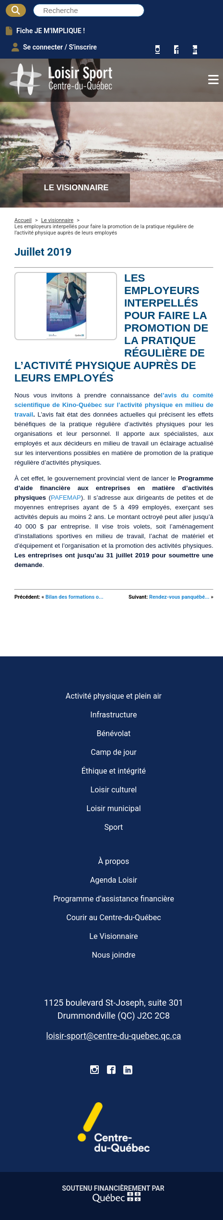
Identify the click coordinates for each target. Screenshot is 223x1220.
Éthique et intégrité (114, 771)
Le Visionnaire (113, 936)
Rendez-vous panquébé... (179, 597)
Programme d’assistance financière (113, 898)
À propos (113, 861)
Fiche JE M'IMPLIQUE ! (45, 30)
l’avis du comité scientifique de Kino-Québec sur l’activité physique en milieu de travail (113, 405)
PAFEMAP (66, 497)
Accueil (23, 220)
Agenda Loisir (113, 880)
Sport (113, 827)
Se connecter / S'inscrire (54, 47)
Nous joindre (114, 955)
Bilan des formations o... (75, 597)
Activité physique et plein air (114, 696)
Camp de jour (113, 752)
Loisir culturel (114, 789)
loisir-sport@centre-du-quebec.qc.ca (113, 1036)
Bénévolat (114, 733)
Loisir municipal (113, 808)
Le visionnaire (57, 220)
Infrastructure (113, 714)
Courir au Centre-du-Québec (113, 917)
